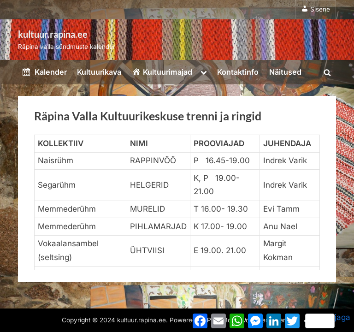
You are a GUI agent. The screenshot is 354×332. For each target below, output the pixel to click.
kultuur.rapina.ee (53, 34)
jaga (327, 320)
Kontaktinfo (238, 72)
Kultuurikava (99, 72)
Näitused (285, 72)
